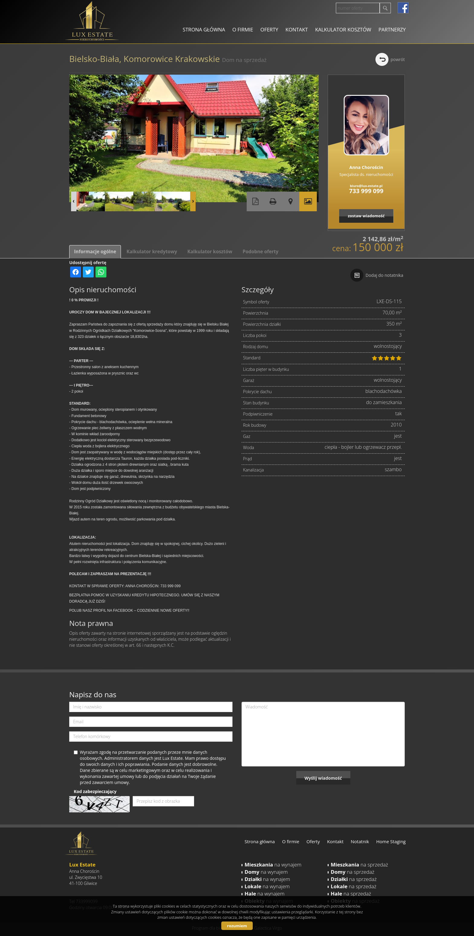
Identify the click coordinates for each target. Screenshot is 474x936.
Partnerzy (392, 29)
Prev (73, 201)
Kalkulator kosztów (343, 29)
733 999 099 (366, 191)
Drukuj (273, 201)
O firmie (242, 29)
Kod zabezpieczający (95, 791)
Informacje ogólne (95, 251)
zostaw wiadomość (366, 216)
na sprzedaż (359, 864)
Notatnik (360, 841)
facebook (403, 7)
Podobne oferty (260, 251)
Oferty (269, 29)
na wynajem (273, 864)
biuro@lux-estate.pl (366, 185)
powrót (398, 59)
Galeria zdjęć (308, 201)
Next (193, 201)
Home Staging (391, 841)
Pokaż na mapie (290, 201)
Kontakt (296, 29)
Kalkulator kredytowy (151, 251)
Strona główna (204, 29)
